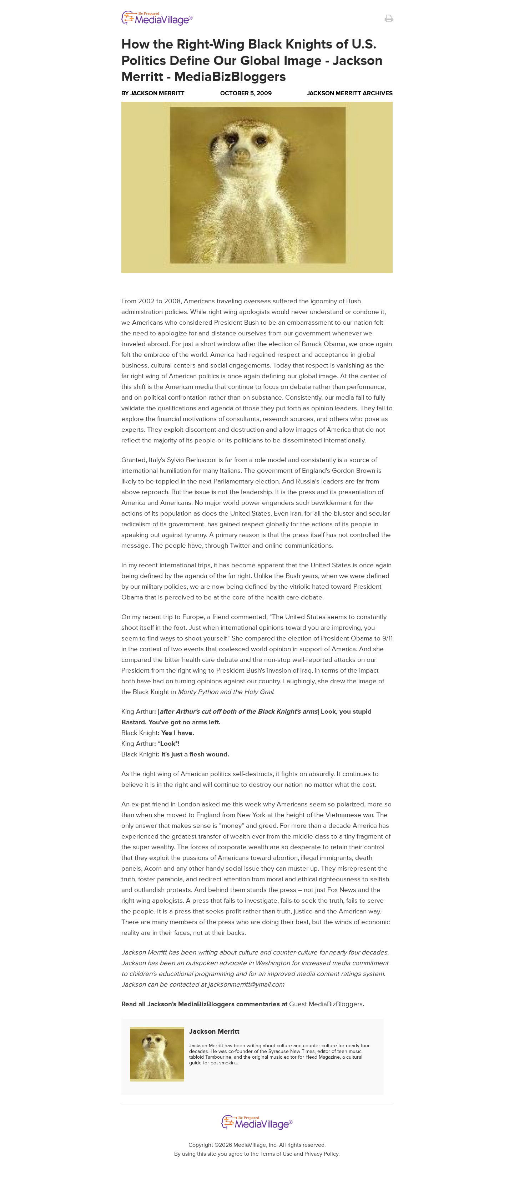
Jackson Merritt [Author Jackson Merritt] (157, 93)
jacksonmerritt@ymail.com (246, 985)
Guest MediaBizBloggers (326, 1004)
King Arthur (137, 712)
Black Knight (139, 733)
